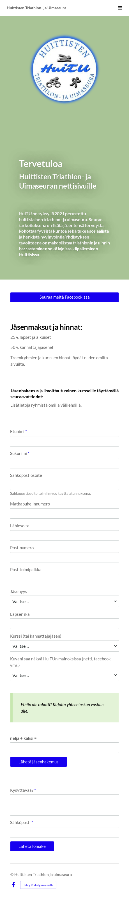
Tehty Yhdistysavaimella (38, 885)
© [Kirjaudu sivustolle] (12, 874)
